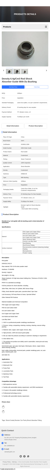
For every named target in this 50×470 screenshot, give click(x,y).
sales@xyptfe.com (9, 452)
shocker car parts (21, 420)
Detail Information (13, 126)
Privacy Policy (7, 462)
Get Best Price (14, 87)
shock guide (10, 420)
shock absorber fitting (34, 420)
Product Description (36, 126)
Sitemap (14, 462)
